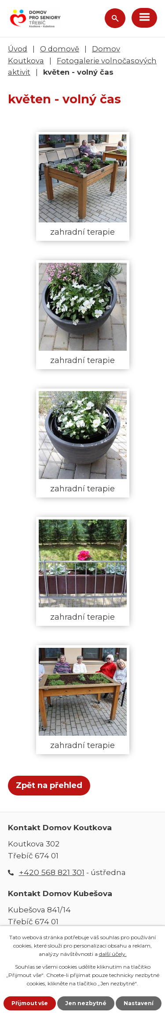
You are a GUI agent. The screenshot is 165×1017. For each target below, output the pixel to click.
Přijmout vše (29, 1003)
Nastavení (139, 1003)
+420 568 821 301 (51, 872)
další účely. (113, 954)
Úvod (17, 48)
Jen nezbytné (85, 1003)
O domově (59, 48)
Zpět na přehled (49, 785)
